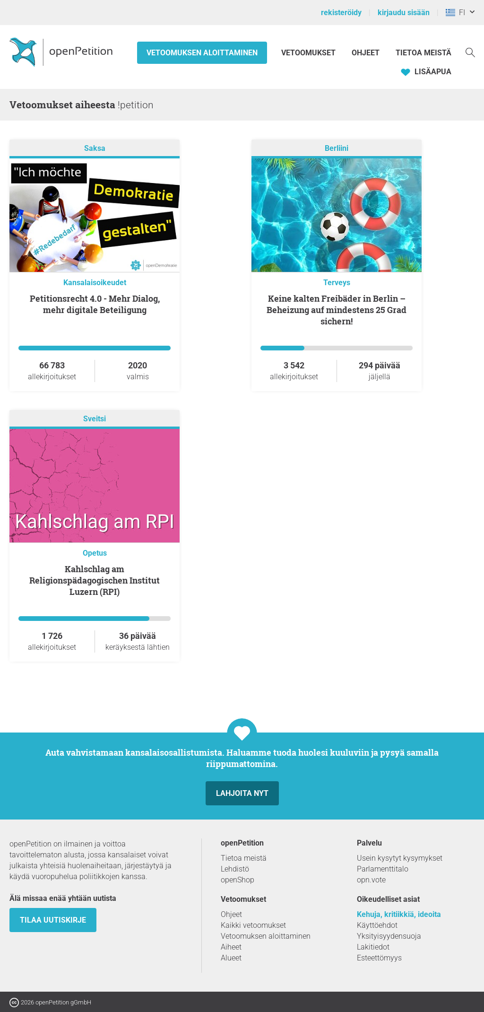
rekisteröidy (341, 12)
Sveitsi (94, 418)
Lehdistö (235, 868)
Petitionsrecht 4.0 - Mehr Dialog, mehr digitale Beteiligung (95, 304)
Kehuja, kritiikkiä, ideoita (399, 914)
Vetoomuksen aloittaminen (202, 52)
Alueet (231, 957)
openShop (237, 879)
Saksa (94, 148)
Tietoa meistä (423, 52)
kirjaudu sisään (404, 12)
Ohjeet (366, 52)
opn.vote (371, 879)
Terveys (336, 282)
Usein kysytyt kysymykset (399, 858)
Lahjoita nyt (242, 793)
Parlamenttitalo (382, 868)
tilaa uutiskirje (53, 920)
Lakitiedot (373, 946)
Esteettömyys (379, 957)
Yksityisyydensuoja (389, 936)
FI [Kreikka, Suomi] (455, 12)
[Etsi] (470, 51)
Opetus (95, 553)
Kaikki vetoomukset (253, 925)
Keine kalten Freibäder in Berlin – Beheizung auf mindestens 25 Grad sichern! (336, 310)
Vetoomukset (309, 52)
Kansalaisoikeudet (94, 282)
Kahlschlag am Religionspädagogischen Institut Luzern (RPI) (94, 580)
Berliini (336, 148)
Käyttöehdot (377, 925)
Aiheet (231, 946)
